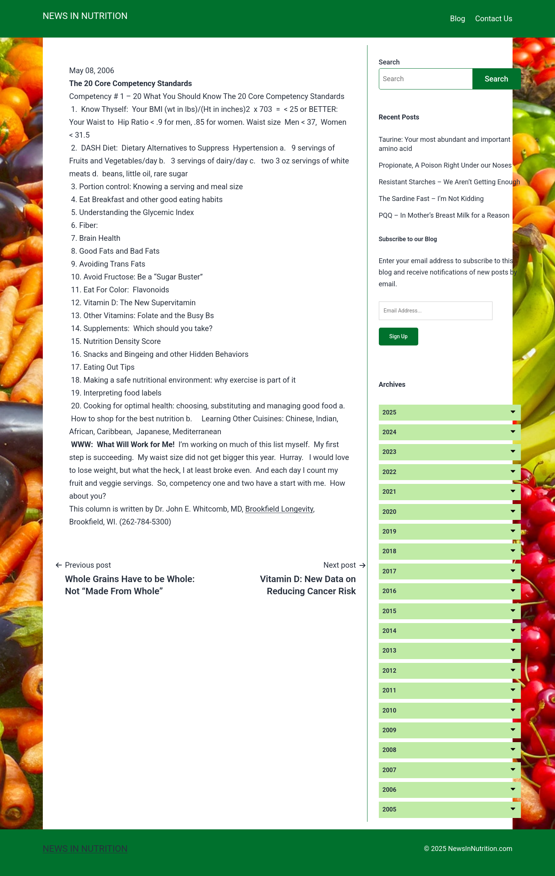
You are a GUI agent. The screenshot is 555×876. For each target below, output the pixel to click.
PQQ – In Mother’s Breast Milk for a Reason (444, 215)
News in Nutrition (85, 16)
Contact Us (493, 18)
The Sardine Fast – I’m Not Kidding (431, 199)
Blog (457, 18)
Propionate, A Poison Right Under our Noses (445, 165)
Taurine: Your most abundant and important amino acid (445, 143)
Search (389, 62)
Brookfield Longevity (279, 508)
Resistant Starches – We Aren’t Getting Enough (450, 182)
